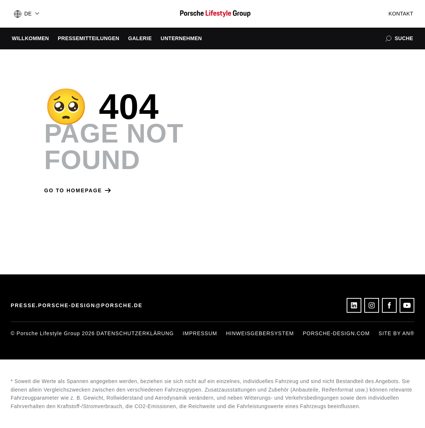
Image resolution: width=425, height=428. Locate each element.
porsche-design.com (336, 333)
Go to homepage (77, 190)
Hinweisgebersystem (260, 333)
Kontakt (401, 14)
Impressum (200, 333)
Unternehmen (181, 38)
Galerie (140, 38)
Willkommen (30, 38)
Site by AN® (396, 333)
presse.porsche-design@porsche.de (77, 305)
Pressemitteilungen (88, 38)
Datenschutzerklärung (135, 333)
